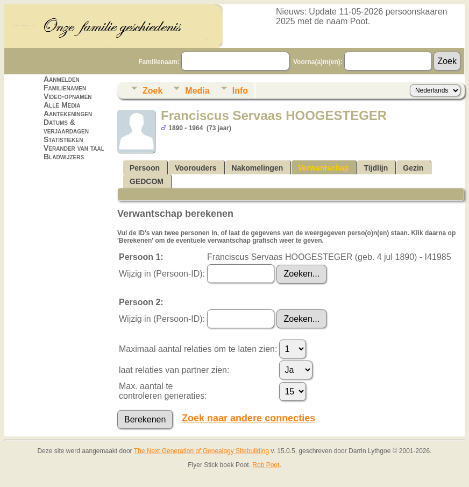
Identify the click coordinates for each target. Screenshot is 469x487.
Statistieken (63, 139)
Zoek (152, 90)
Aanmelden (62, 79)
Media (197, 90)
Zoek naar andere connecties (248, 418)
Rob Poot (265, 465)
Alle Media (62, 105)
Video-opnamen (68, 96)
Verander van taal (74, 148)
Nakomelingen (257, 168)
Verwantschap (323, 168)
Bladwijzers (64, 156)
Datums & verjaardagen (66, 126)
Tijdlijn (376, 168)
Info (240, 90)
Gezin (413, 168)
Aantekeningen (68, 113)
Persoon (145, 168)
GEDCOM (147, 181)
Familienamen (65, 87)
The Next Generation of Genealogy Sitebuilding (201, 451)
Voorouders (196, 168)
